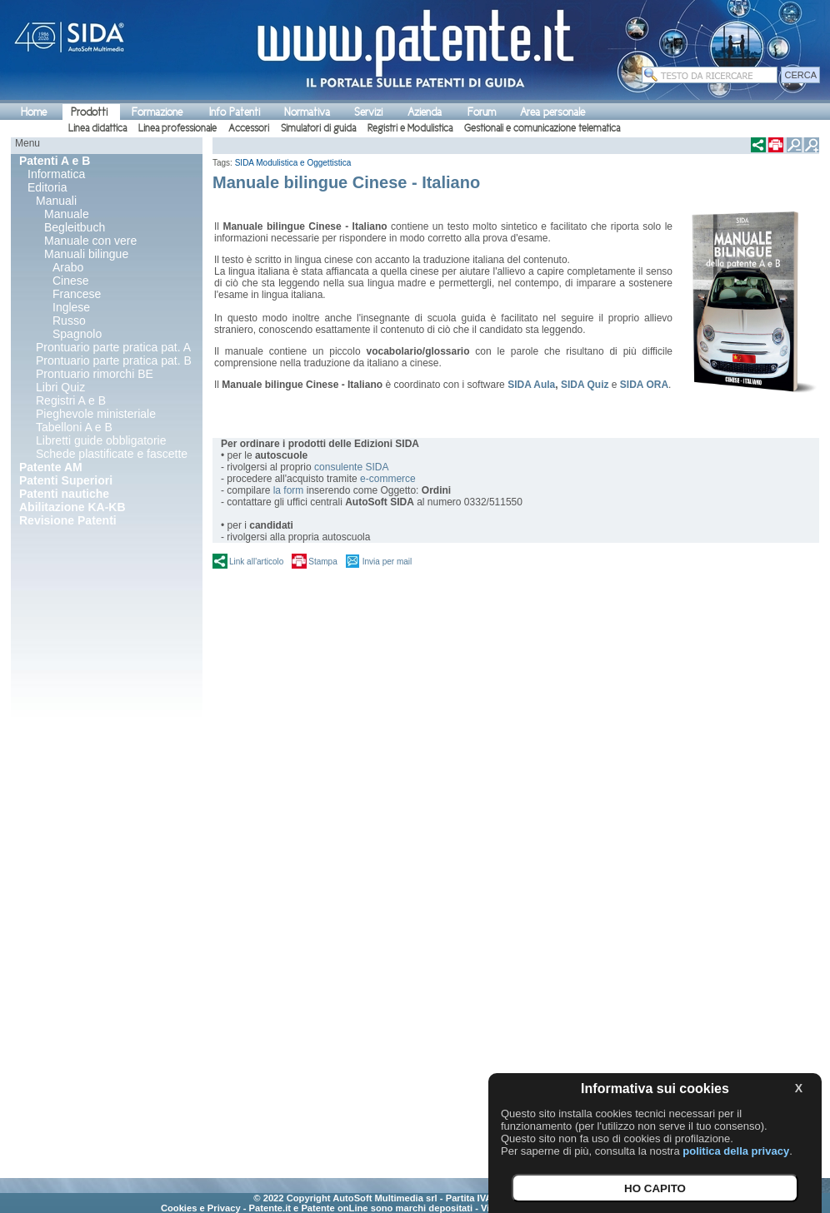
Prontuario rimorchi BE (94, 373)
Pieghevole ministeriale (96, 413)
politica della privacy (735, 1151)
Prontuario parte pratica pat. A (113, 347)
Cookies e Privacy (201, 1208)
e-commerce (388, 479)
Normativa (307, 112)
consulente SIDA (351, 467)
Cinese (70, 280)
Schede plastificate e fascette (112, 453)
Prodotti (89, 112)
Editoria (47, 187)
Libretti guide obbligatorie (101, 440)
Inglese (71, 307)
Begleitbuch (74, 227)
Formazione (157, 112)
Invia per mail (387, 561)
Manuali (56, 200)
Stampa (322, 561)
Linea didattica (97, 128)
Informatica (56, 174)
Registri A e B (71, 400)
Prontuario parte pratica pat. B (114, 360)
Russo (69, 320)
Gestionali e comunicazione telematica (542, 128)
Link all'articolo (256, 561)
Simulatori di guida (318, 128)
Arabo (67, 267)
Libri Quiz (60, 387)
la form (288, 490)
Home (34, 112)
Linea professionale (177, 128)
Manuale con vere (90, 240)
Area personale (552, 112)
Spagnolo (77, 334)
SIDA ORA (644, 384)
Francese (76, 294)
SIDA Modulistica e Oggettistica (293, 162)
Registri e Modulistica (410, 128)
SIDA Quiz (585, 384)
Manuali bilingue (86, 254)
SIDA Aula (531, 384)
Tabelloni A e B (74, 427)
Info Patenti (234, 112)
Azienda (425, 112)
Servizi (368, 112)
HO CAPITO (655, 1188)
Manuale (66, 214)
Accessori (248, 128)
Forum (482, 112)
